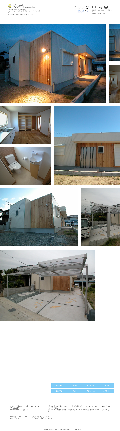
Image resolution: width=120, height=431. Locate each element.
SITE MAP (78, 429)
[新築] (75, 385)
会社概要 (101, 215)
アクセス (101, 218)
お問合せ (101, 226)
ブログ (100, 221)
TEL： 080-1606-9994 (43, 418)
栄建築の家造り (104, 207)
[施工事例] (59, 385)
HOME (100, 204)
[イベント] (106, 385)
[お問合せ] (94, 7)
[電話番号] (100, 7)
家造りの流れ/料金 (105, 213)
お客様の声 (102, 224)
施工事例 (101, 210)
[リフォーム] (90, 385)
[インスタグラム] (106, 7)
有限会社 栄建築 (14, 408)
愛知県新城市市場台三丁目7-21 (19, 410)
